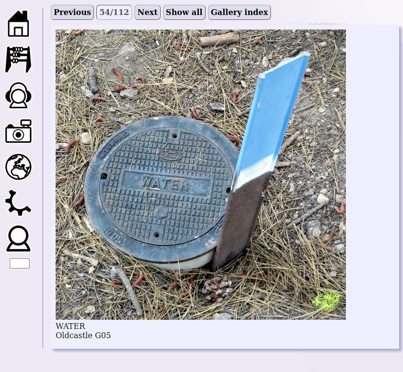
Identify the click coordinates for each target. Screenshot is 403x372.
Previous (72, 12)
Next (147, 12)
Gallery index (239, 12)
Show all (184, 12)
